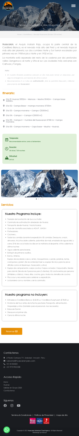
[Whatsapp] (6, 430)
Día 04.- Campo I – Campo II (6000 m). (24, 115)
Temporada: (14, 138)
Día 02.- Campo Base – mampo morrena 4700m (28, 106)
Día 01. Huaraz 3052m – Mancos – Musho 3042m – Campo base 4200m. (35, 100)
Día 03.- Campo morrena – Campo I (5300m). (27, 111)
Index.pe (44, 432)
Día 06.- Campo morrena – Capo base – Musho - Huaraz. (32, 127)
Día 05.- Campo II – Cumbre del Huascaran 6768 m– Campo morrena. (34, 121)
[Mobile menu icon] (73, 5)
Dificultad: (13, 156)
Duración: (13, 147)
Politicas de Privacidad (43, 415)
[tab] (39, 100)
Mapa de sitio (62, 415)
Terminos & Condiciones (21, 415)
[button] (4, 183)
